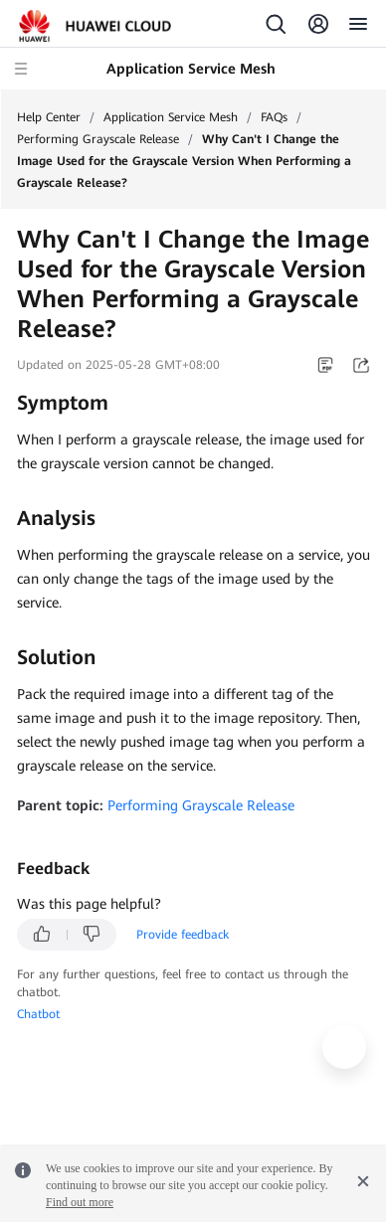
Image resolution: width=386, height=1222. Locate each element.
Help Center (49, 117)
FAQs (274, 117)
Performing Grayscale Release (98, 139)
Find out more (79, 1202)
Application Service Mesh (170, 117)
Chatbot (38, 1014)
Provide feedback (182, 935)
